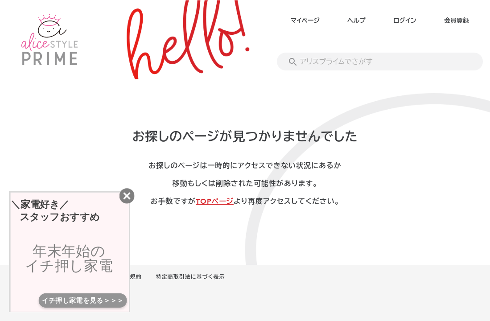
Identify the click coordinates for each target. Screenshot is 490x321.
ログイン (404, 20)
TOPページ (215, 201)
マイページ (305, 20)
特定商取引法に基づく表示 (190, 276)
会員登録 (456, 20)
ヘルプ (356, 20)
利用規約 (130, 276)
